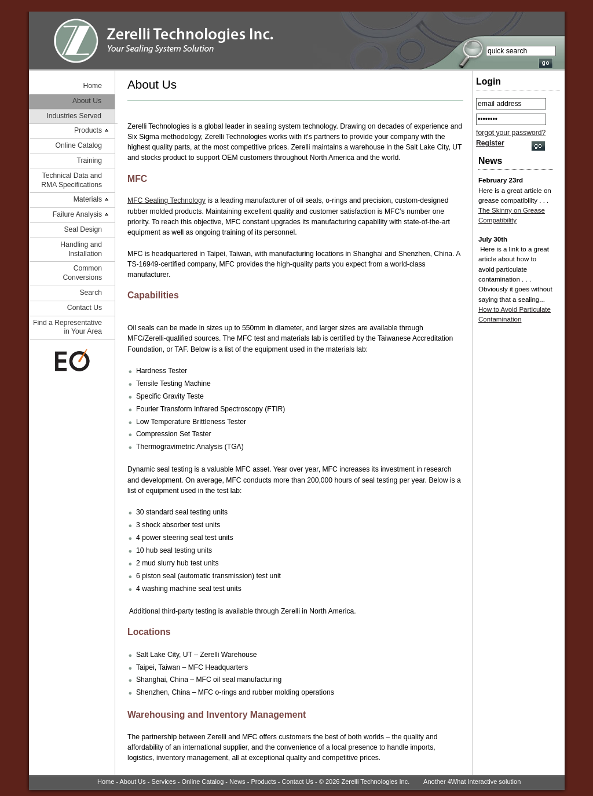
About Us (86, 101)
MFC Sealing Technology (166, 200)
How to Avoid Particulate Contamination (514, 314)
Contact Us (84, 308)
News (237, 781)
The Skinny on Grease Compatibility (511, 215)
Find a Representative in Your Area (67, 327)
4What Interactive (472, 781)
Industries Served (73, 116)
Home (92, 86)
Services (164, 781)
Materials (88, 199)
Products (88, 130)
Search (90, 293)
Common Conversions (82, 273)
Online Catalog (79, 145)
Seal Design (83, 229)
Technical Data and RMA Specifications (71, 180)
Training (89, 160)
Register (490, 143)
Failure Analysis (77, 214)
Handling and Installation (81, 249)
